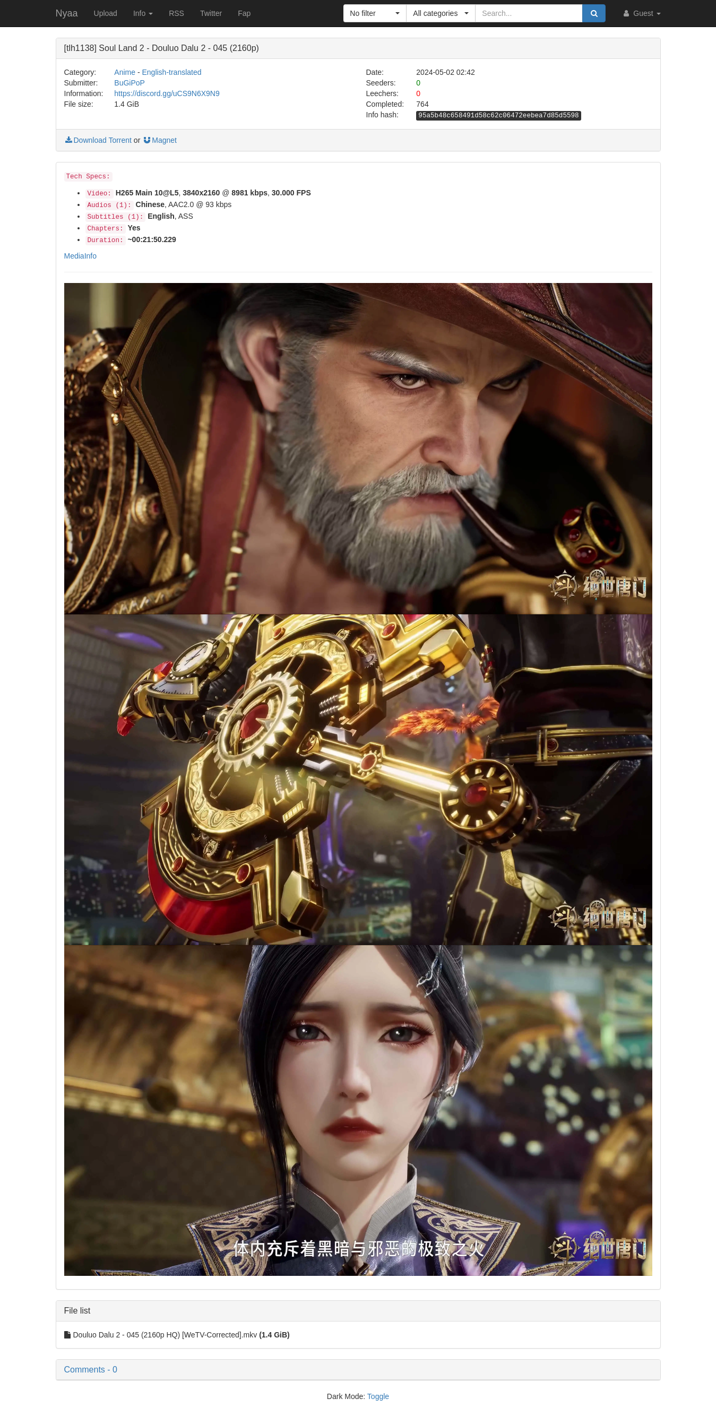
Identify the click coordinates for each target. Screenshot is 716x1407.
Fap (244, 13)
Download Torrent (98, 140)
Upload (105, 13)
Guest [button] (641, 13)
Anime (124, 72)
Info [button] (143, 13)
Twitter (211, 13)
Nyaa (67, 13)
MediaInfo (80, 256)
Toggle (378, 1396)
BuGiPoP (129, 83)
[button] (375, 13)
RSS (176, 13)
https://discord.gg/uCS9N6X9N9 (166, 93)
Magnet (159, 140)
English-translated (171, 72)
